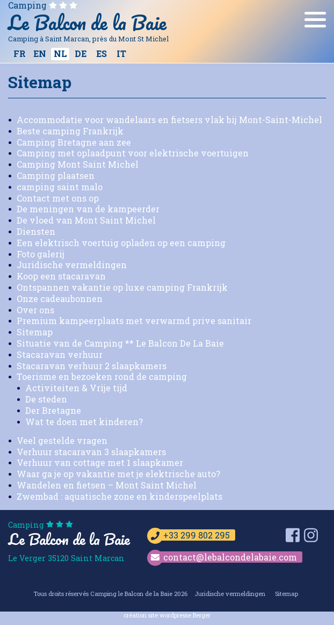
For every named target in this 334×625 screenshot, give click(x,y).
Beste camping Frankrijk (70, 131)
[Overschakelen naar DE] (80, 54)
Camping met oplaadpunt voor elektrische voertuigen (133, 153)
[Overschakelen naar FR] (19, 54)
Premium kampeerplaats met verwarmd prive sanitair (134, 320)
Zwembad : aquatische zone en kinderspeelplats (119, 496)
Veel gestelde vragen (62, 440)
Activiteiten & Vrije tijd (76, 387)
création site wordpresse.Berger (167, 615)
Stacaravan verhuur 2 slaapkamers (91, 365)
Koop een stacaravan (61, 276)
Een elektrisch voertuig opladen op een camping (121, 242)
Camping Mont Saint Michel (78, 164)
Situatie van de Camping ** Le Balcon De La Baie (120, 343)
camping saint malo (60, 186)
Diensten (36, 231)
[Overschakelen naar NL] (60, 54)
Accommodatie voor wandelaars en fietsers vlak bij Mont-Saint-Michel (169, 119)
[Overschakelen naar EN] (39, 54)
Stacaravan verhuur (60, 354)
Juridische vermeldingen (72, 264)
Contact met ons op (58, 198)
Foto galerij (40, 254)
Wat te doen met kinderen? (84, 421)
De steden (46, 399)
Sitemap (35, 331)
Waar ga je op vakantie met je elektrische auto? (118, 473)
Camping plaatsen (56, 175)
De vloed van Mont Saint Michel (86, 220)
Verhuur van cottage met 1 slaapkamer (100, 462)
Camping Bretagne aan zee (74, 142)
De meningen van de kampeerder (88, 208)
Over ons (35, 309)
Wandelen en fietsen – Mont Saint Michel (107, 485)
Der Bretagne (53, 410)
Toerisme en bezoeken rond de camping (102, 376)
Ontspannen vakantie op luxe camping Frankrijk (122, 287)
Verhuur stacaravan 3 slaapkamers (91, 451)
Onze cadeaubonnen (60, 298)
